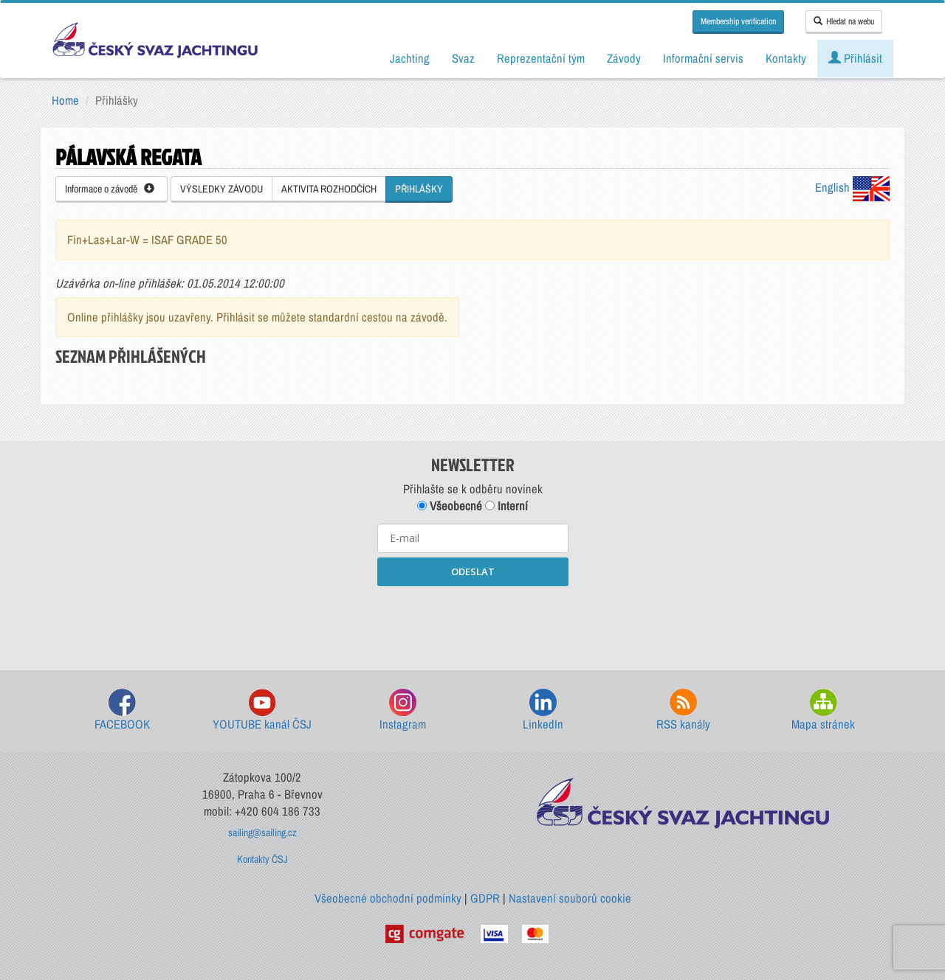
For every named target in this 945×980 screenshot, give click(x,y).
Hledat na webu (844, 21)
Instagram (402, 710)
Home (65, 100)
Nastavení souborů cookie (570, 898)
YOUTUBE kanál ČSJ (262, 710)
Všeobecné (449, 506)
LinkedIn (543, 710)
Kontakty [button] (786, 58)
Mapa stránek (823, 710)
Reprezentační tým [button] (541, 58)
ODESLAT (473, 571)
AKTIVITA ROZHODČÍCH (329, 188)
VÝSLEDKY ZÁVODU (221, 188)
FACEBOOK (122, 710)
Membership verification (738, 21)
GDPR (485, 898)
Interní (506, 506)
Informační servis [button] (703, 58)
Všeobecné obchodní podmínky (388, 898)
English (852, 187)
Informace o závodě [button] (109, 188)
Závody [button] (624, 58)
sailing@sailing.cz (262, 832)
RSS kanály (683, 710)
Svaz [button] (463, 58)
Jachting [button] (410, 58)
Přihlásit (855, 58)
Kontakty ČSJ (262, 859)
